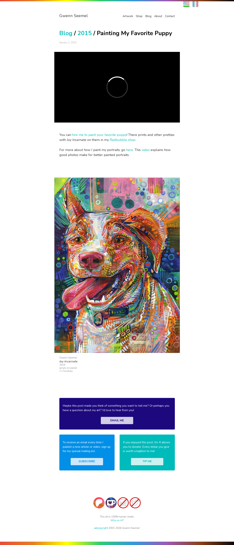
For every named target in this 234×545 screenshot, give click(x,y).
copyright (101, 528)
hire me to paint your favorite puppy (99, 135)
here (129, 150)
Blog (148, 16)
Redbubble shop (122, 140)
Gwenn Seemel (73, 16)
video (146, 150)
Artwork (128, 16)
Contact (170, 16)
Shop (139, 16)
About (158, 16)
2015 (85, 33)
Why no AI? (117, 520)
